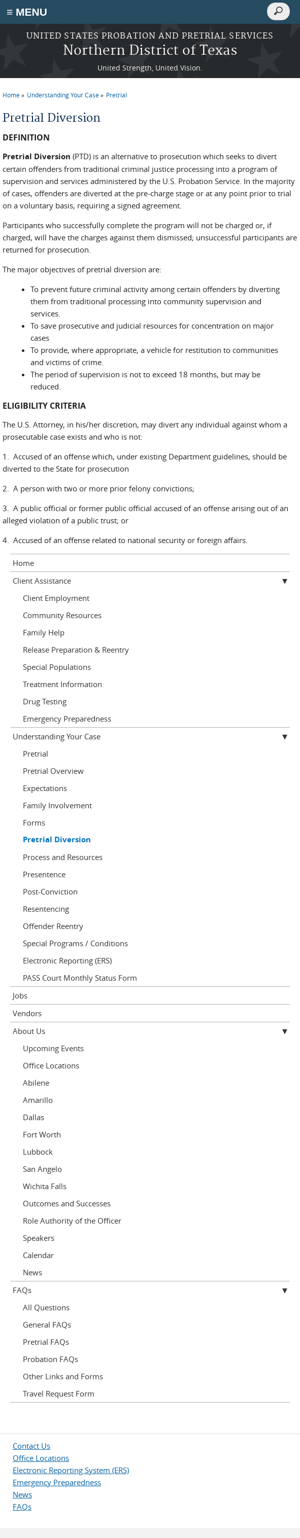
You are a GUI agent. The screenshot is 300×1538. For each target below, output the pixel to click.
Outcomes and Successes (67, 1203)
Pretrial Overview (53, 771)
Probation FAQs (50, 1359)
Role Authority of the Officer (72, 1220)
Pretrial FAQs (46, 1342)
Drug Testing (44, 701)
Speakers (38, 1238)
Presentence (44, 874)
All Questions (46, 1307)
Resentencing (46, 909)
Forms (34, 822)
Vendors (27, 1013)
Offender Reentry (53, 926)
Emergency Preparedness (67, 718)
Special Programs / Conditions (75, 943)
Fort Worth (42, 1134)
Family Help (43, 632)
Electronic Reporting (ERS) (67, 960)
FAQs (22, 1290)
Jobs (20, 995)
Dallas (33, 1117)
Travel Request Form (58, 1393)
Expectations (45, 788)
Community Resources (62, 615)
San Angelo (42, 1169)
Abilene (36, 1083)
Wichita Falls (44, 1186)
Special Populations (57, 667)
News (32, 1272)
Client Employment (56, 598)
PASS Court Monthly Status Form (80, 978)
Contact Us (31, 1446)
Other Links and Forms (63, 1376)
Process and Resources (63, 857)
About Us (29, 1031)
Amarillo (38, 1100)
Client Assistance (42, 581)
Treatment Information (62, 684)
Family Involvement (57, 805)
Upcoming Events (53, 1048)
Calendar (38, 1255)
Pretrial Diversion (57, 839)
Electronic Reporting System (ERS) (71, 1470)
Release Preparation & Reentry (76, 650)
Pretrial (116, 95)
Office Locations (51, 1065)
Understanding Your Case (63, 95)
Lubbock (38, 1152)
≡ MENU (27, 12)
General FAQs (47, 1324)
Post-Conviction (50, 891)
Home (11, 95)
